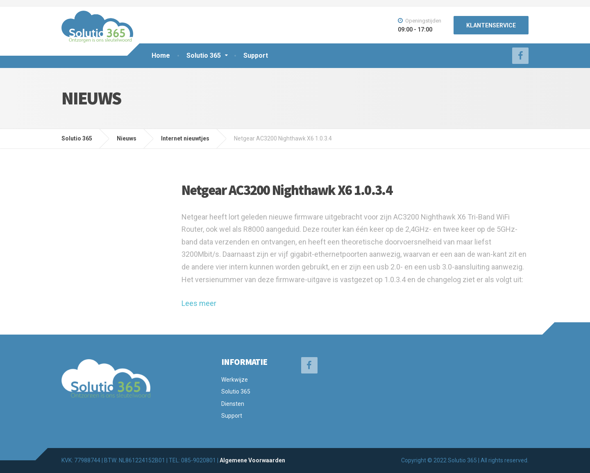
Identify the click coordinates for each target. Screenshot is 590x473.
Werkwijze (234, 379)
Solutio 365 (203, 55)
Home (161, 55)
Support (255, 55)
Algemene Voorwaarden (252, 460)
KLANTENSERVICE (491, 25)
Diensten (232, 404)
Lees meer (199, 303)
